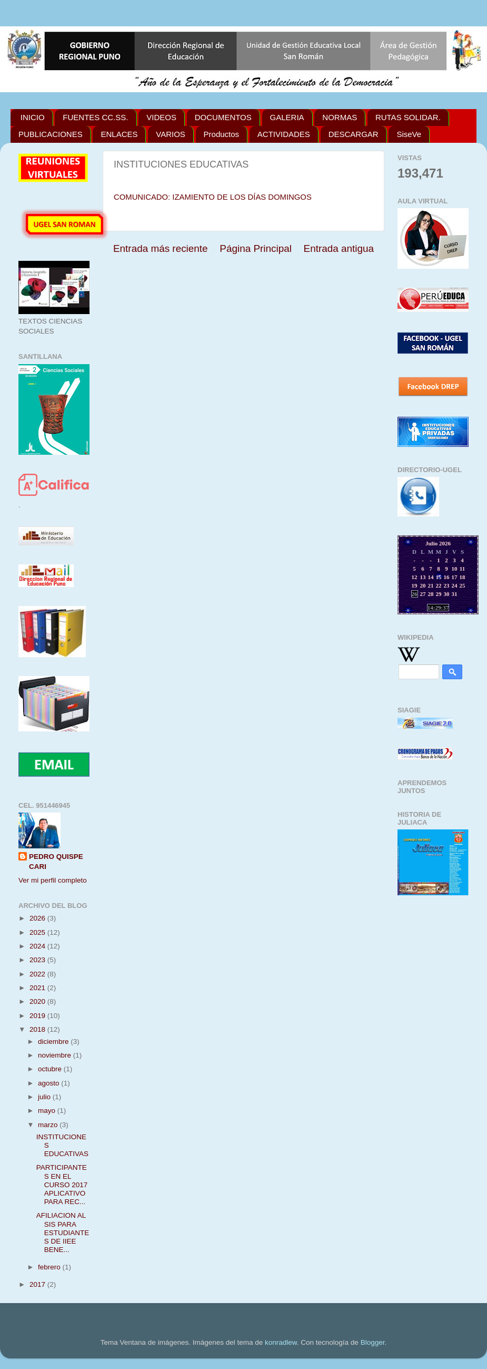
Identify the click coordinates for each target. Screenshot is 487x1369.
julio (45, 1097)
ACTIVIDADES (283, 134)
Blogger (373, 1342)
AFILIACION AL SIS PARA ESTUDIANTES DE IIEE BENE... (63, 1232)
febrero (50, 1267)
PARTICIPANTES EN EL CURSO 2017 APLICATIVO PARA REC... (62, 1184)
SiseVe (408, 134)
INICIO (33, 117)
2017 (38, 1284)
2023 (38, 960)
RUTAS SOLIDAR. (408, 117)
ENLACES (119, 134)
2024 (38, 946)
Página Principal (256, 248)
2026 (38, 918)
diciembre (54, 1041)
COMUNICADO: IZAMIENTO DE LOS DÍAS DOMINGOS (213, 197)
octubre (51, 1069)
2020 (38, 1001)
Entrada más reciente (160, 248)
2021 (38, 988)
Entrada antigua (339, 248)
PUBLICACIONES (50, 134)
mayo (47, 1110)
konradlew (281, 1342)
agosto (49, 1083)
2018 (38, 1029)
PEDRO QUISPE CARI (56, 862)
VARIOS (170, 134)
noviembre (55, 1055)
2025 (38, 932)
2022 (38, 974)
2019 (38, 1016)
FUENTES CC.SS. (95, 117)
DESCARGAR (354, 134)
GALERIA (287, 117)
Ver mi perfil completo (52, 880)
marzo (48, 1125)
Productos (222, 134)
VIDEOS (161, 117)
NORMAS (339, 117)
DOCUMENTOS (223, 117)
